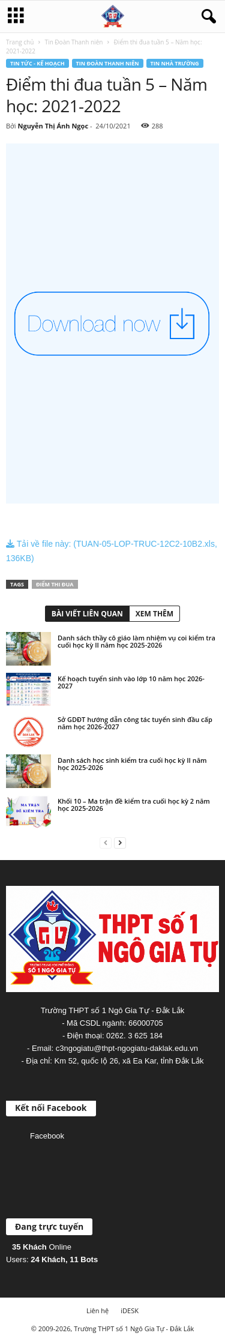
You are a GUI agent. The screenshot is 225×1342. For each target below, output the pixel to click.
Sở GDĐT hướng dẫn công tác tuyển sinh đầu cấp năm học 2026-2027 (135, 723)
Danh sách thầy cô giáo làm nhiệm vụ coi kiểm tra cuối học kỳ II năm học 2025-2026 (136, 641)
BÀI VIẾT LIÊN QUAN (87, 614)
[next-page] (120, 842)
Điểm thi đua (55, 584)
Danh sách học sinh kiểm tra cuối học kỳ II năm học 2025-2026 (132, 764)
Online (41, 1246)
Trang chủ (20, 42)
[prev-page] (106, 842)
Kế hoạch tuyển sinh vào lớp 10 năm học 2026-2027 (131, 682)
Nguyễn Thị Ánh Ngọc (52, 125)
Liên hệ (97, 1310)
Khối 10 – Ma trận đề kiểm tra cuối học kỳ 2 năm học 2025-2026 (134, 804)
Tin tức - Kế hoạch (37, 63)
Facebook (47, 1135)
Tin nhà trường (175, 63)
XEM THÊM (154, 614)
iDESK (130, 1310)
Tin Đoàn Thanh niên (74, 42)
